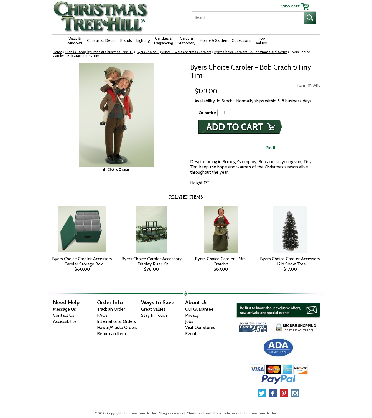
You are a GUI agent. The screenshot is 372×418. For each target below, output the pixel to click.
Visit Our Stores (200, 327)
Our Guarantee (199, 309)
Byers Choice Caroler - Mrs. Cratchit (220, 261)
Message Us (64, 309)
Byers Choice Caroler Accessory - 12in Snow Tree (290, 261)
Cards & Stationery (186, 40)
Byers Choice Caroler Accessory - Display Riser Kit (151, 261)
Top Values (261, 40)
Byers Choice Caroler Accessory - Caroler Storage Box (82, 261)
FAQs (102, 315)
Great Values (153, 309)
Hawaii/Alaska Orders (117, 327)
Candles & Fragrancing (163, 40)
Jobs (189, 321)
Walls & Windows (75, 40)
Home (57, 52)
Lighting (143, 40)
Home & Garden (213, 40)
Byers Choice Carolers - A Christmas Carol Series (250, 52)
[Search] (248, 17)
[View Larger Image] (117, 115)
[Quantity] (224, 112)
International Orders (116, 321)
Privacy (192, 315)
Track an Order (111, 309)
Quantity (207, 112)
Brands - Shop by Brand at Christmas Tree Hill (99, 52)
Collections (241, 40)
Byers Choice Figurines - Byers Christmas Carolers (174, 52)
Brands (126, 40)
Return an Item (111, 333)
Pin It (271, 147)
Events (191, 333)
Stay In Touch (154, 315)
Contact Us (63, 315)
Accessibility (64, 321)
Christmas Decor (101, 40)
